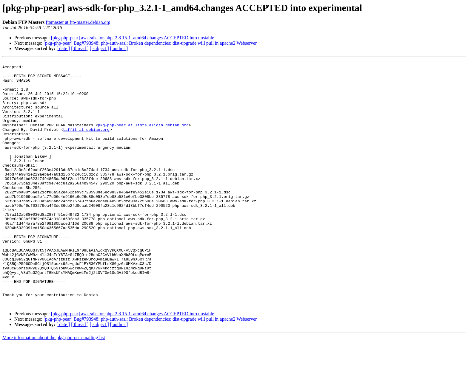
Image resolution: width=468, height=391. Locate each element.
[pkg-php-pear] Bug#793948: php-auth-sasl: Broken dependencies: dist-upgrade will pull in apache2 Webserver (150, 43)
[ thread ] (80, 48)
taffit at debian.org (86, 143)
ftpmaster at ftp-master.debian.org (78, 22)
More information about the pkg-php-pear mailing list (53, 385)
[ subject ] (99, 48)
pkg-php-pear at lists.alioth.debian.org (143, 138)
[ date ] (63, 48)
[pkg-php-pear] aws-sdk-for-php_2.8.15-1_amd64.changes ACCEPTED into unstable (132, 37)
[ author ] (119, 48)
